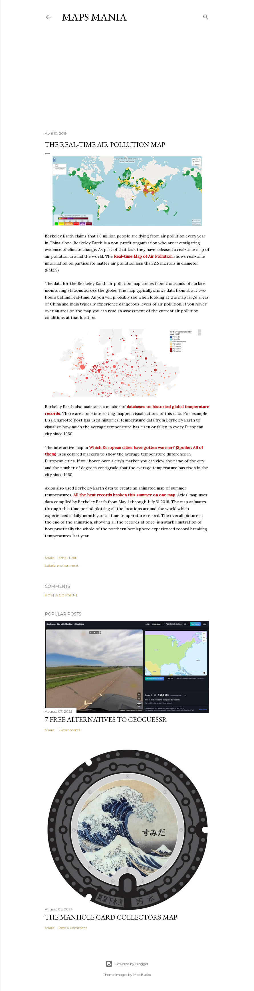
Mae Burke (142, 974)
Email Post (67, 558)
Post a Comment (61, 595)
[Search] (205, 15)
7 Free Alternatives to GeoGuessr (106, 719)
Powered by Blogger (127, 963)
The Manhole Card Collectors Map (111, 917)
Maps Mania (94, 17)
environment (67, 565)
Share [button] (49, 558)
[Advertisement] (127, 77)
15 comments (69, 730)
